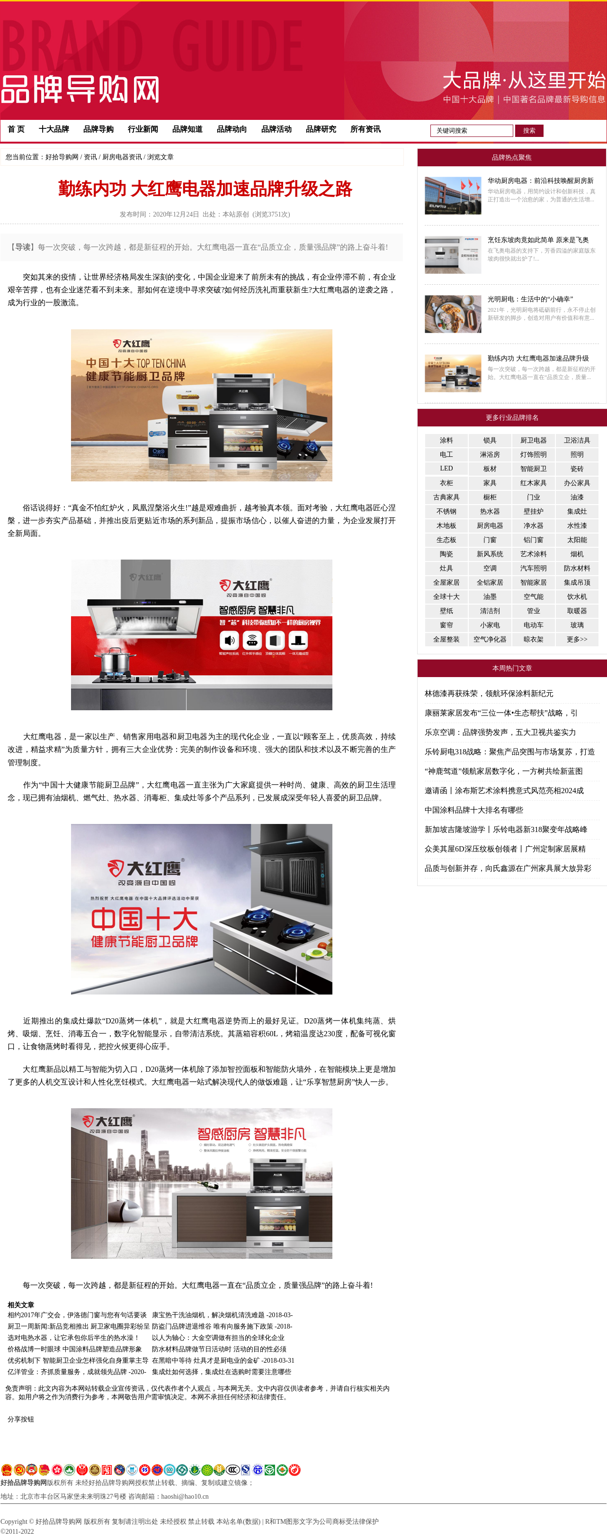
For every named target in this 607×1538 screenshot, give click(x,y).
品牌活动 (276, 129)
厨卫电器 (533, 440)
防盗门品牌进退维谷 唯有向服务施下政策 (212, 1326)
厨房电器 (490, 525)
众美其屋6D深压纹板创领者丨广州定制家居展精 (505, 849)
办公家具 (577, 483)
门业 (533, 497)
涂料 (446, 440)
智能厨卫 (533, 468)
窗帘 (446, 625)
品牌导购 (98, 129)
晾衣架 (534, 639)
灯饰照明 (533, 454)
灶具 (446, 568)
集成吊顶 (577, 582)
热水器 (490, 511)
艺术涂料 (533, 554)
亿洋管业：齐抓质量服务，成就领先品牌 (67, 1371)
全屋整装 (446, 639)
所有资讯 (365, 129)
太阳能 (577, 539)
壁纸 (446, 611)
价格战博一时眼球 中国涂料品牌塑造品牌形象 (75, 1349)
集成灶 (577, 511)
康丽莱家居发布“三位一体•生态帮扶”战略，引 (501, 713)
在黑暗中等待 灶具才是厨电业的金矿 (206, 1360)
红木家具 (533, 483)
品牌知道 (187, 129)
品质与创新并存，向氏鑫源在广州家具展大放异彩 (508, 868)
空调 (490, 568)
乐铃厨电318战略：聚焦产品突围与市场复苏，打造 (510, 752)
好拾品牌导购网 (23, 1482)
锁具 (490, 440)
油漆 (577, 497)
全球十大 (446, 596)
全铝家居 (490, 582)
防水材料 (577, 568)
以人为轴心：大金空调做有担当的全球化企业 (218, 1337)
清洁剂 (490, 611)
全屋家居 (446, 582)
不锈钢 (446, 511)
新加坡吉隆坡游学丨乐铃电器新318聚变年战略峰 (506, 829)
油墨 (490, 596)
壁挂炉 (534, 511)
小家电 (490, 625)
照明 (577, 454)
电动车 (534, 625)
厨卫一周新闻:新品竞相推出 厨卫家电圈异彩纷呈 (79, 1326)
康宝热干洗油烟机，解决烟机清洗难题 (208, 1315)
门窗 (490, 539)
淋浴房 (490, 454)
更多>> (577, 639)
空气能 (534, 596)
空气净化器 (490, 639)
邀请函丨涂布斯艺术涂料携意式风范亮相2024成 (504, 791)
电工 (446, 454)
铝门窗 (534, 539)
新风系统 (490, 554)
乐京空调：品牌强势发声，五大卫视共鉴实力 (500, 732)
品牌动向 (232, 129)
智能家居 (533, 582)
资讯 (90, 157)
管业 (533, 611)
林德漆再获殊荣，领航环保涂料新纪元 (489, 693)
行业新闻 (143, 129)
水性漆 (577, 525)
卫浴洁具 (577, 440)
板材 (490, 468)
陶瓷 (446, 554)
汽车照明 (533, 568)
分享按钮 (21, 1419)
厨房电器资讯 (122, 157)
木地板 (446, 525)
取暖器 (577, 611)
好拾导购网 (62, 157)
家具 (490, 483)
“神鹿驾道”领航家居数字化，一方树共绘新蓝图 (504, 771)
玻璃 (577, 625)
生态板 (446, 539)
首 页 (16, 129)
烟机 (577, 554)
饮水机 (577, 596)
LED (446, 468)
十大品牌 (54, 129)
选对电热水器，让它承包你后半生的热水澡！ (74, 1337)
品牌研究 (321, 129)
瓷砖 (577, 468)
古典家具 (446, 497)
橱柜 (490, 497)
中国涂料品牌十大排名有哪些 (474, 810)
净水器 (534, 525)
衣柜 (446, 483)
